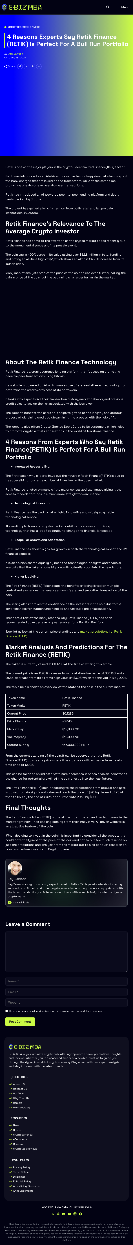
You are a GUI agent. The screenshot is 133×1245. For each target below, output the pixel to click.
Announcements (23, 1190)
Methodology (21, 1107)
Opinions (35, 27)
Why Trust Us (21, 1098)
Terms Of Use (21, 1172)
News (16, 1125)
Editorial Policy (22, 1181)
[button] (108, 7)
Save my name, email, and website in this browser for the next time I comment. (57, 1011)
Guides (17, 1130)
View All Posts (21, 902)
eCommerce (20, 1139)
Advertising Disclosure (26, 1186)
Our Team (18, 1093)
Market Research (18, 27)
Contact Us (20, 1088)
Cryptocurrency (23, 1134)
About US (19, 1084)
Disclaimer (19, 1176)
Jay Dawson (15, 53)
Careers (17, 1102)
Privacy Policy (21, 1167)
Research (18, 1144)
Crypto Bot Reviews (25, 1148)
